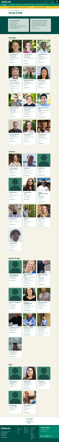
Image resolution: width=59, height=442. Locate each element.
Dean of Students (33, 428)
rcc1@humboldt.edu (13, 306)
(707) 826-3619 (29, 420)
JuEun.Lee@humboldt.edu (42, 83)
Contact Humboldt (44, 431)
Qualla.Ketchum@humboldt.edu (28, 83)
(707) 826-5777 (12, 196)
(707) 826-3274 (26, 113)
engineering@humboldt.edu (14, 23)
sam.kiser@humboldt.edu (27, 221)
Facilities (36, 4)
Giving (46, 4)
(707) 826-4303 (40, 281)
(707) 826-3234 (40, 385)
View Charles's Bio (12, 280)
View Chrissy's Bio (12, 175)
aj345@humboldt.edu (41, 197)
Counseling (32, 429)
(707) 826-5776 (26, 282)
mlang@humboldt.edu (27, 330)
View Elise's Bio (12, 199)
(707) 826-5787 (26, 84)
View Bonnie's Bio (12, 116)
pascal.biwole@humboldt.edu (42, 58)
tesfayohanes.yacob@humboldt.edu (43, 138)
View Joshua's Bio (12, 141)
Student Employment (26, 430)
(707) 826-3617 (40, 59)
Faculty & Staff (41, 4)
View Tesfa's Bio (40, 143)
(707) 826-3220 (26, 409)
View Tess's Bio (26, 141)
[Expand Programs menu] (13, 4)
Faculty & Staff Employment (26, 429)
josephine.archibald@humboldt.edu (29, 58)
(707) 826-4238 (40, 84)
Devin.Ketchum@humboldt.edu (14, 221)
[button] (46, 2)
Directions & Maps (4, 437)
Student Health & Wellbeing (33, 435)
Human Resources (26, 431)
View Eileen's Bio (26, 285)
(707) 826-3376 (12, 409)
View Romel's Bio (12, 250)
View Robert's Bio (26, 175)
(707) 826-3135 (12, 138)
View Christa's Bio (27, 116)
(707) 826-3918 (40, 306)
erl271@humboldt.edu (41, 221)
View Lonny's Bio (26, 199)
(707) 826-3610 (26, 138)
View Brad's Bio (40, 308)
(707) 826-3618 (40, 140)
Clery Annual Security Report (33, 437)
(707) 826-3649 (26, 196)
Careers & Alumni (18, 4)
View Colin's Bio (26, 412)
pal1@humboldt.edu (41, 330)
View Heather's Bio (41, 175)
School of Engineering (4, 4)
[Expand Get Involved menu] (27, 4)
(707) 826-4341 (12, 113)
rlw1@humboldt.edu (12, 354)
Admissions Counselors (45, 429)
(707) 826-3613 (40, 198)
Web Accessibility (19, 428)
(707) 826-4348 (26, 307)
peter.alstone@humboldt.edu (14, 58)
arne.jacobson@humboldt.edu (14, 85)
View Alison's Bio (26, 388)
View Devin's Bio (12, 224)
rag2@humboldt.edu (13, 330)
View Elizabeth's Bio (27, 310)
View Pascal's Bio (41, 62)
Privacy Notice (19, 429)
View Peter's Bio (12, 62)
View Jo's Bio (26, 63)
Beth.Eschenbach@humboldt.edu (29, 306)
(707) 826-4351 (12, 59)
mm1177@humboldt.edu (41, 112)
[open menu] (57, 1)
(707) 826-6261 (26, 385)
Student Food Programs (32, 433)
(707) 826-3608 (26, 60)
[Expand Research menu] (32, 4)
